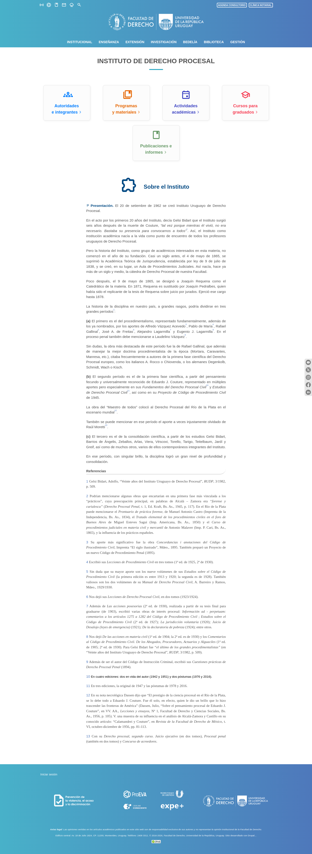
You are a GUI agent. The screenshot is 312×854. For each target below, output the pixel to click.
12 (88, 695)
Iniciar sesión (48, 774)
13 (88, 736)
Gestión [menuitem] (237, 42)
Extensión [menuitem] (134, 42)
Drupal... (252, 835)
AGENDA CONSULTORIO (232, 5)
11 (88, 686)
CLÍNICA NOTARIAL (261, 5)
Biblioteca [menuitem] (214, 42)
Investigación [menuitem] (163, 42)
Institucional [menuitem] (79, 42)
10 (88, 676)
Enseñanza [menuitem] (109, 42)
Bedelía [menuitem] (190, 42)
